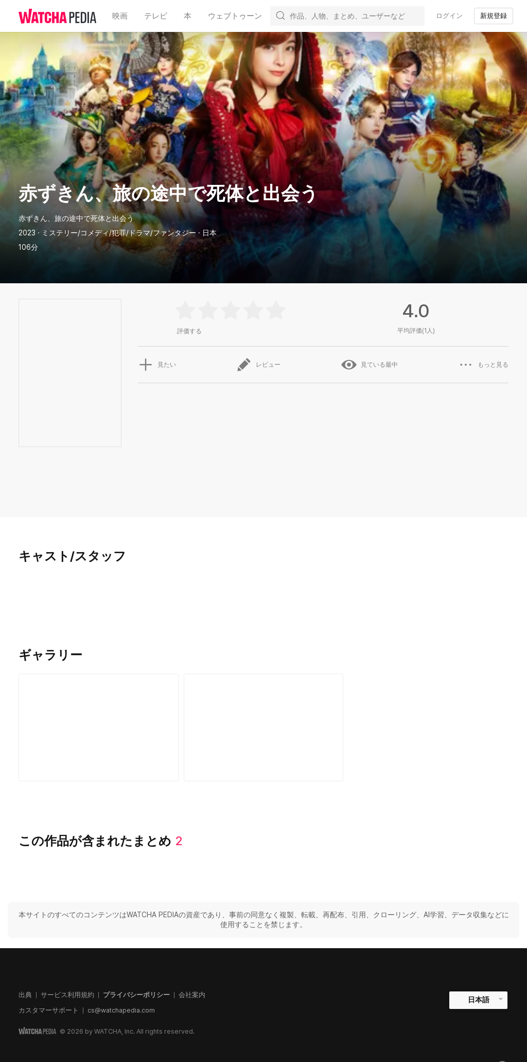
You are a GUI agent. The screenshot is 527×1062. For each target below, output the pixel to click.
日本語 (478, 1000)
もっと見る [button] (483, 364)
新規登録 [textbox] (493, 16)
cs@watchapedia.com (121, 1010)
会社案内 (192, 995)
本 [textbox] (187, 16)
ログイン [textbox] (449, 16)
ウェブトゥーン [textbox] (235, 16)
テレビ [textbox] (155, 16)
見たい (157, 364)
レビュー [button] (258, 364)
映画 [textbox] (120, 16)
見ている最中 (369, 364)
